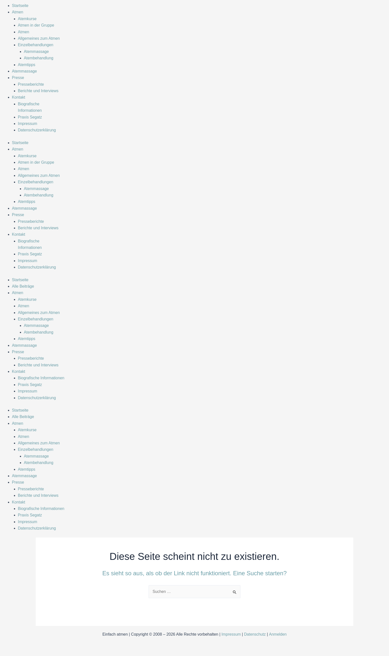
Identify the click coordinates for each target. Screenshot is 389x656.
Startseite (20, 5)
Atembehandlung (39, 58)
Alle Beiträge (23, 286)
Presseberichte (31, 84)
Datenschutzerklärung (37, 130)
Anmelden (278, 634)
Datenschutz (255, 634)
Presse (18, 78)
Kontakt (18, 97)
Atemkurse (27, 19)
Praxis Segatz (30, 117)
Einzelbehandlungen (36, 45)
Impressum (27, 123)
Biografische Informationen (41, 378)
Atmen (17, 12)
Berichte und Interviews (38, 91)
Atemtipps (26, 65)
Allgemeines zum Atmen (39, 38)
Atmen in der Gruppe (36, 25)
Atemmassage (36, 51)
